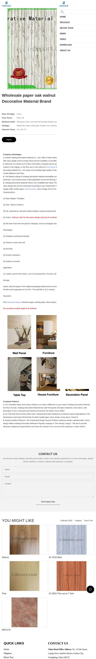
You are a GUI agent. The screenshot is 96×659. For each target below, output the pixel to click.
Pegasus (78, 521)
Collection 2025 (66, 521)
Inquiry (9, 140)
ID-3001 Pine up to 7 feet (61, 593)
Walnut (5, 557)
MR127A (6, 630)
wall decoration (30, 189)
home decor (50, 167)
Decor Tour (88, 521)
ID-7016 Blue (55, 557)
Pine (4, 593)
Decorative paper (13, 302)
